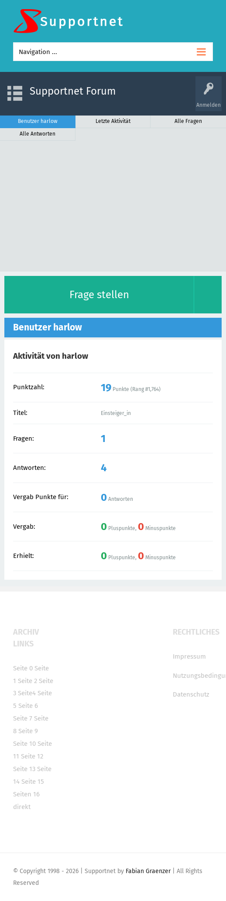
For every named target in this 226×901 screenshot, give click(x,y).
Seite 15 (32, 781)
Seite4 (27, 693)
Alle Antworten (37, 134)
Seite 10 (24, 744)
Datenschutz (191, 694)
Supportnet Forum (73, 91)
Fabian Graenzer (148, 871)
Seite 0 (23, 668)
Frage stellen (99, 295)
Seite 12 (32, 756)
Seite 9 (28, 731)
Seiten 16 (26, 794)
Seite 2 (27, 681)
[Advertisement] (113, 206)
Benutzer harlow (38, 121)
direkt (22, 807)
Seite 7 (22, 718)
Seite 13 (24, 769)
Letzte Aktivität (113, 121)
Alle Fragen (188, 121)
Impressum (189, 656)
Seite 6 (28, 706)
